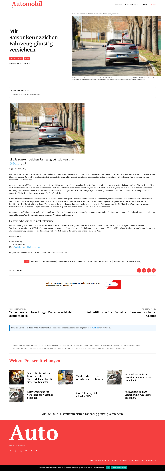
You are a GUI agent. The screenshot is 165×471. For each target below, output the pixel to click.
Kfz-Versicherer (119, 264)
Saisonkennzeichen (133, 264)
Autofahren (35, 264)
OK (108, 467)
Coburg (14, 166)
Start (73, 14)
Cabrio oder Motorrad (48, 264)
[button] (153, 5)
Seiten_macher (16, 64)
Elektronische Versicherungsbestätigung (26, 97)
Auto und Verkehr (16, 59)
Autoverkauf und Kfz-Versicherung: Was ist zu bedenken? (138, 380)
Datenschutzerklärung (119, 467)
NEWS (27, 59)
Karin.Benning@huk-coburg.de (27, 250)
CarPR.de (95, 330)
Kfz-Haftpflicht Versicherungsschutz (100, 264)
